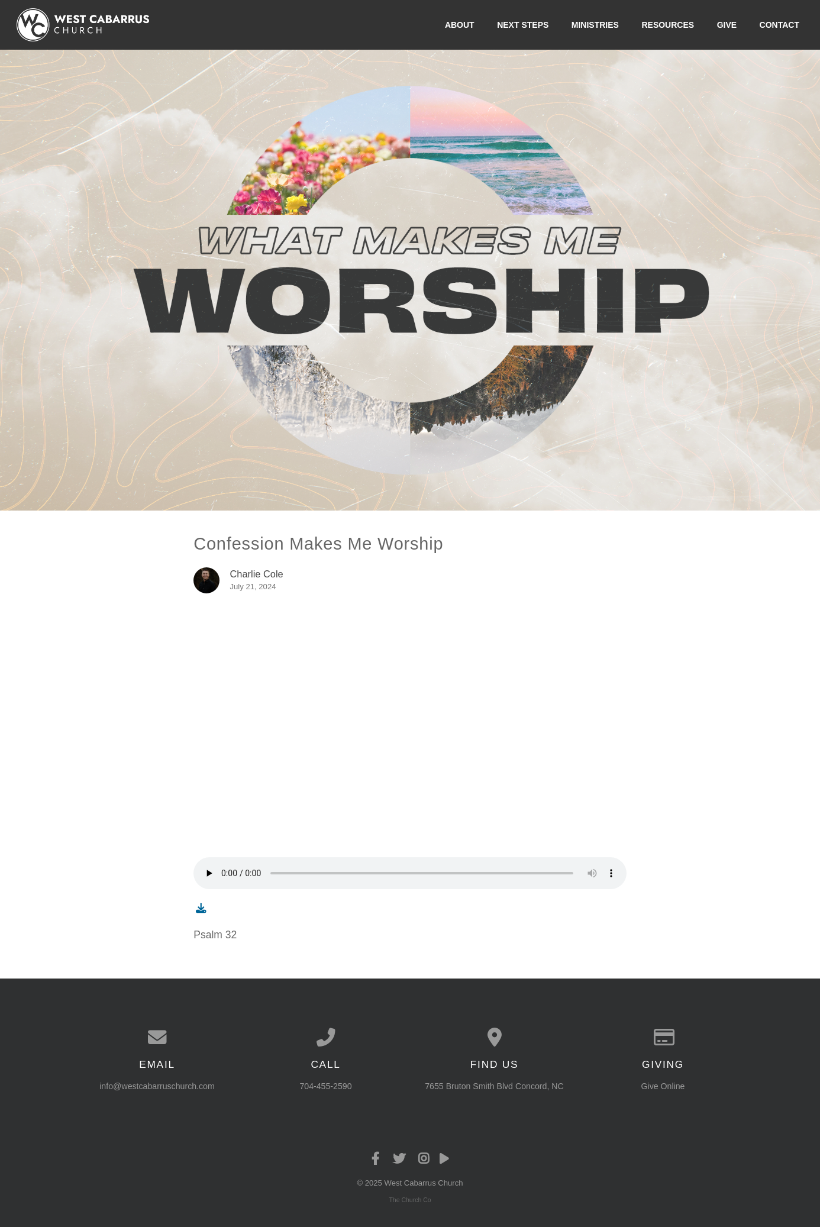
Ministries (595, 25)
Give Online (663, 1086)
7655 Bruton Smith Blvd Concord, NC (494, 1086)
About (459, 25)
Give (727, 25)
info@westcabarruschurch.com (157, 1086)
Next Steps (522, 25)
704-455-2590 (325, 1086)
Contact (779, 25)
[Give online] (663, 1037)
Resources (667, 25)
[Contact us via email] (157, 1037)
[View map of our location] (494, 1037)
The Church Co (410, 1199)
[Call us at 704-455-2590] (326, 1037)
